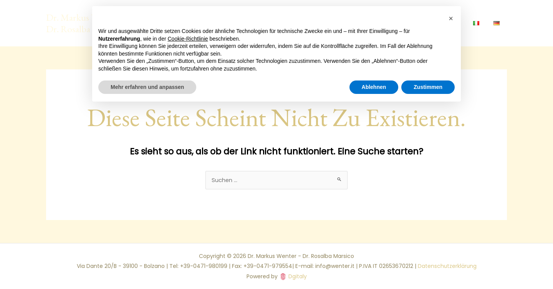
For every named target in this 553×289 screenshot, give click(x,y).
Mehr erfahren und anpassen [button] (147, 87)
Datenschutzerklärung (447, 266)
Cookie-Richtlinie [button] (188, 39)
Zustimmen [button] (428, 87)
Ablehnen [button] (374, 87)
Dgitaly (297, 276)
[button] (451, 18)
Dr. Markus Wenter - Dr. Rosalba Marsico (84, 23)
